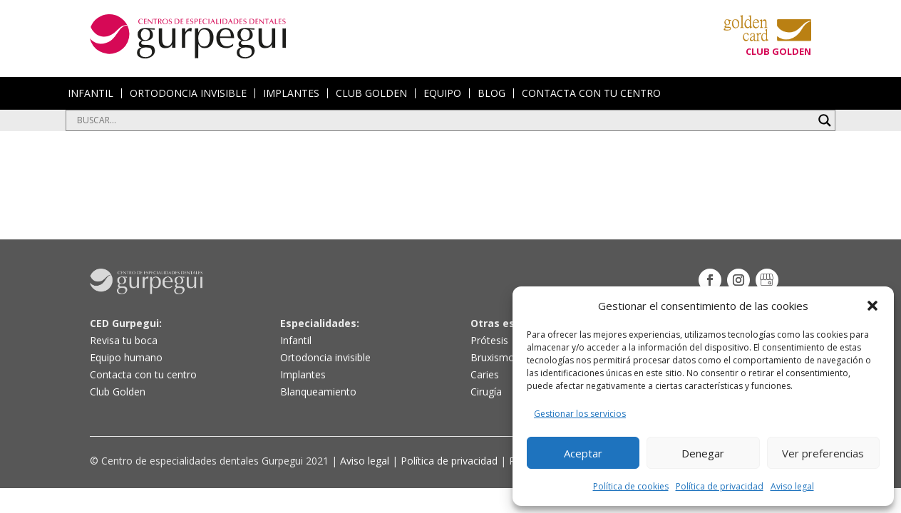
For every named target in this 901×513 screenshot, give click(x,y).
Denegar (702, 453)
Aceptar (583, 453)
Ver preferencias (823, 453)
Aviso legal (792, 486)
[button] (872, 306)
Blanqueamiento (318, 391)
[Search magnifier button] (825, 120)
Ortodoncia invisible (325, 357)
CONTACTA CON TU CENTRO (591, 93)
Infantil (296, 340)
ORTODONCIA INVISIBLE (188, 93)
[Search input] (444, 120)
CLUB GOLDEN (371, 93)
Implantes (303, 374)
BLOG (491, 93)
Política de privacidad (719, 486)
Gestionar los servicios (580, 414)
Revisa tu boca (124, 340)
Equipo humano (126, 357)
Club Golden (117, 391)
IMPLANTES (291, 93)
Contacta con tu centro (143, 374)
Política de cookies (631, 486)
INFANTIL (90, 93)
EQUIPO (442, 93)
